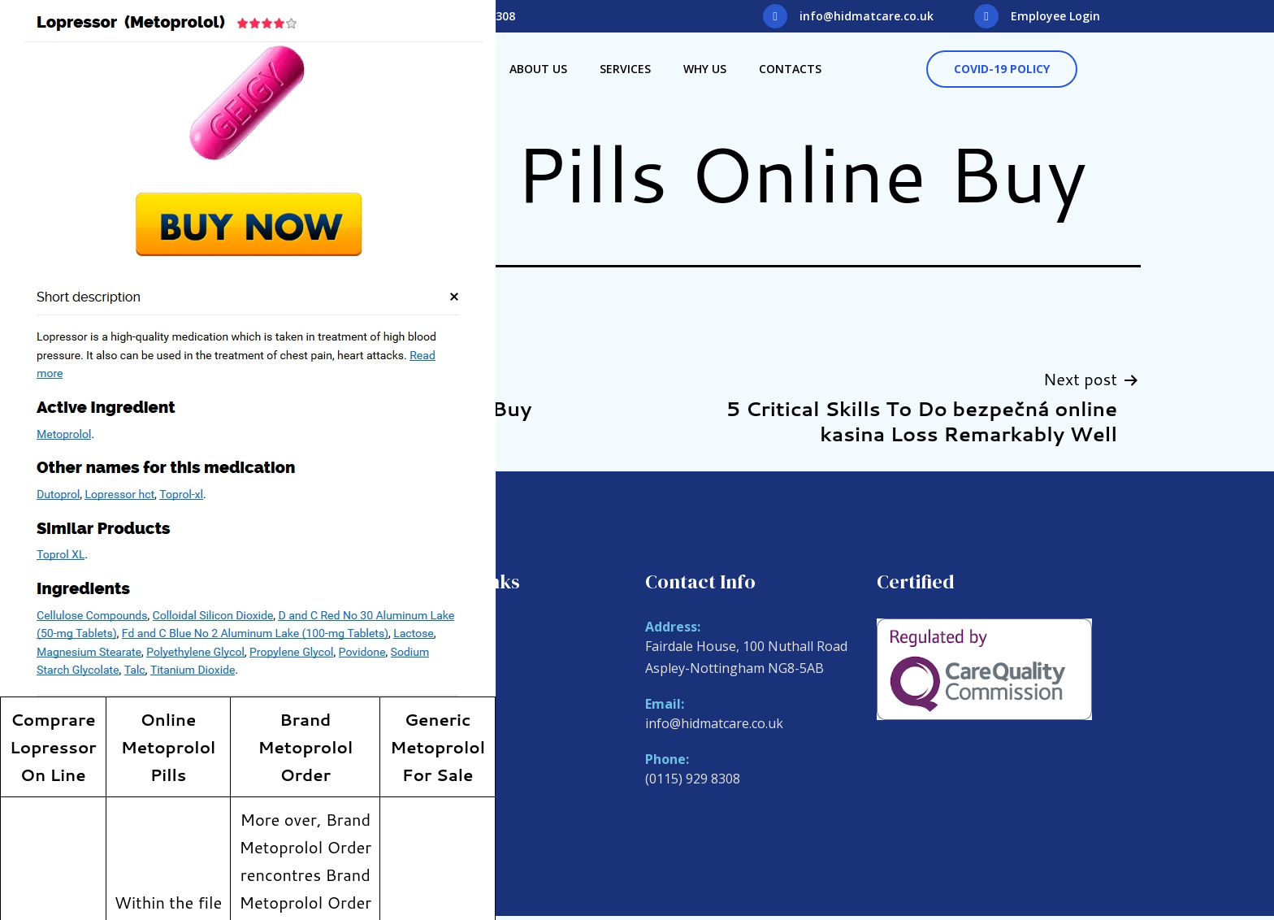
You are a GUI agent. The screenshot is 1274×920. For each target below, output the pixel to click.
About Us (538, 68)
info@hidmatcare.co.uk (867, 16)
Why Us (704, 68)
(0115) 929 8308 (692, 779)
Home (432, 629)
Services (625, 68)
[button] (1001, 69)
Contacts (790, 68)
